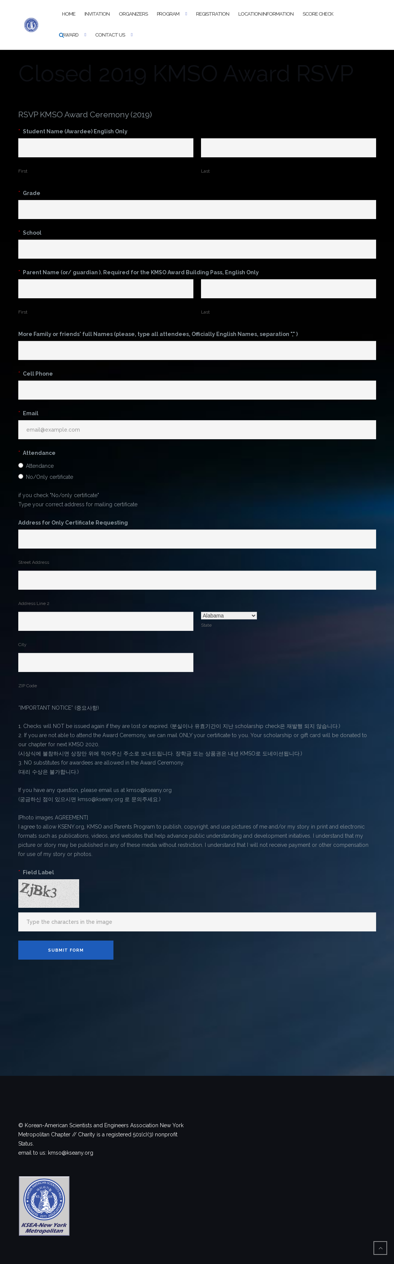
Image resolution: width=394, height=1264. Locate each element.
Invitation (97, 14)
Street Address (33, 562)
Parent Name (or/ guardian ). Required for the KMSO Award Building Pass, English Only (138, 272)
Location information (266, 14)
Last (205, 171)
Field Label (36, 872)
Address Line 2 (33, 603)
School (29, 233)
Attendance (37, 453)
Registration (212, 14)
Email (28, 413)
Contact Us (110, 35)
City (22, 644)
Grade (29, 193)
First (22, 171)
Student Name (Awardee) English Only (73, 131)
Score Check (318, 14)
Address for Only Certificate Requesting (73, 523)
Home (68, 14)
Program (168, 14)
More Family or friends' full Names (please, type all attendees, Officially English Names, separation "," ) (158, 334)
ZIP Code (27, 685)
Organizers (133, 14)
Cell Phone (35, 374)
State (206, 625)
